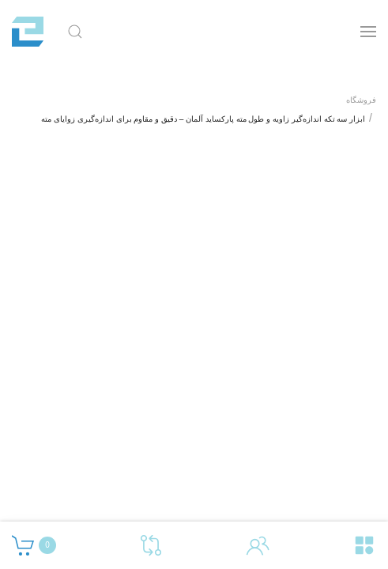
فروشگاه (361, 100)
